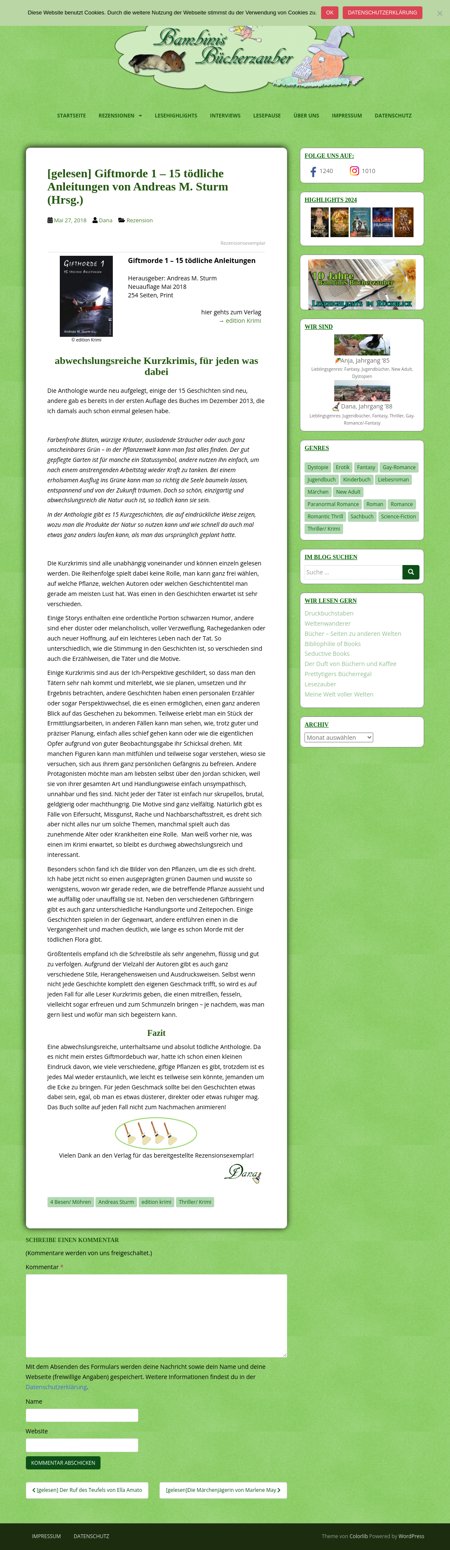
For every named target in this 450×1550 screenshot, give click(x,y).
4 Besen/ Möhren (70, 1202)
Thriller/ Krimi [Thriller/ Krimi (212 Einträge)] (323, 528)
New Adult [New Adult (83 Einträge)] (348, 491)
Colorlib (358, 1536)
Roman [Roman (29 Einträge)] (374, 504)
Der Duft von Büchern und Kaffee (351, 664)
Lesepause (267, 115)
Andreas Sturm (116, 1202)
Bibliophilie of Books (333, 644)
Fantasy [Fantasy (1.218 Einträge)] (366, 467)
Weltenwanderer (328, 623)
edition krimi (157, 1202)
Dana (105, 220)
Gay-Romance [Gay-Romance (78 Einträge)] (399, 467)
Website (37, 1431)
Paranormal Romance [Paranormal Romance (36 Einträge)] (333, 504)
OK (329, 13)
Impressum (347, 115)
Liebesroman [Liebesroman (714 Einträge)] (393, 479)
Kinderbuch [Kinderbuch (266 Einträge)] (357, 479)
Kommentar (45, 1267)
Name (34, 1401)
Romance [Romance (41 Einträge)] (402, 504)
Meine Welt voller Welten (339, 694)
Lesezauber (320, 684)
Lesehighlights (176, 115)
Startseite (71, 115)
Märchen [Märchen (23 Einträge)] (318, 491)
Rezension (139, 220)
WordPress (412, 1536)
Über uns (306, 115)
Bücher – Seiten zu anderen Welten (353, 634)
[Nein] (439, 13)
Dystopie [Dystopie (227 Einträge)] (317, 467)
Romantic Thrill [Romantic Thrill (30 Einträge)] (325, 516)
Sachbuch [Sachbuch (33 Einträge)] (362, 516)
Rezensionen (116, 115)
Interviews (225, 115)
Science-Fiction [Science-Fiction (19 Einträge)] (398, 516)
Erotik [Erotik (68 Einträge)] (342, 467)
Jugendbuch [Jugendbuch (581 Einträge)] (321, 479)
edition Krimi (243, 320)
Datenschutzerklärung (382, 13)
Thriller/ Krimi (195, 1202)
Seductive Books (327, 653)
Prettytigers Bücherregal (338, 674)
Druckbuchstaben (329, 613)
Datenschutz (393, 115)
